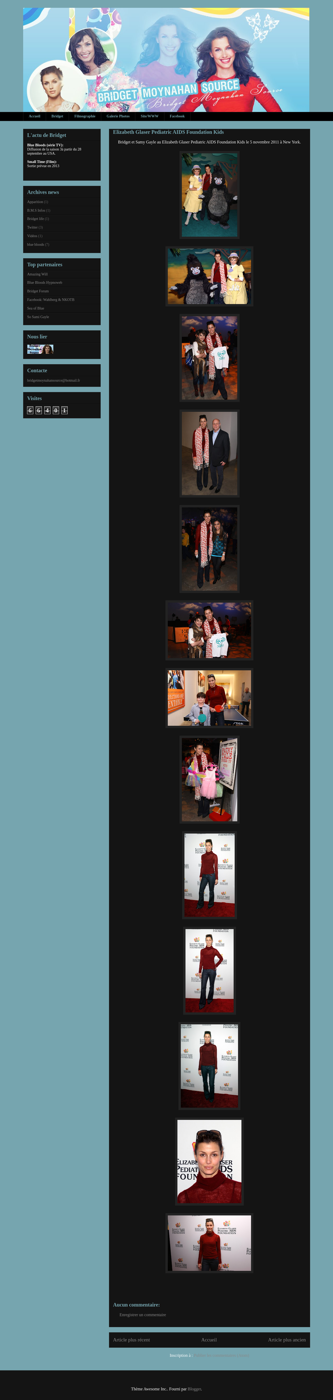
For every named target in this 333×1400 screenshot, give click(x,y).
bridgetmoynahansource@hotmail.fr (53, 380)
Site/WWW (149, 116)
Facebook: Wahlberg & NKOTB (51, 300)
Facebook (177, 116)
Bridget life (35, 219)
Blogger (194, 1389)
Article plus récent (131, 1339)
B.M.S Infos (36, 210)
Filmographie (84, 116)
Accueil (34, 116)
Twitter (32, 227)
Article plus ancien (287, 1339)
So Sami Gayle (38, 317)
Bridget (57, 116)
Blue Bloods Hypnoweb (44, 283)
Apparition (35, 202)
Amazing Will (37, 274)
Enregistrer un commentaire (143, 1315)
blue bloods (35, 245)
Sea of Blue (35, 308)
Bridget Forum (38, 291)
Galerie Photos (118, 116)
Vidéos (32, 236)
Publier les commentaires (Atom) (221, 1355)
